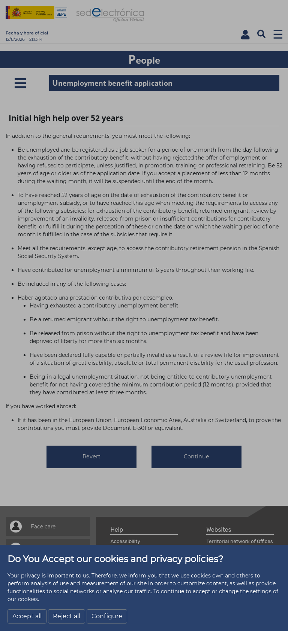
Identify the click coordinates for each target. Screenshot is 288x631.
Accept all (27, 616)
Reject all (66, 616)
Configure (107, 616)
